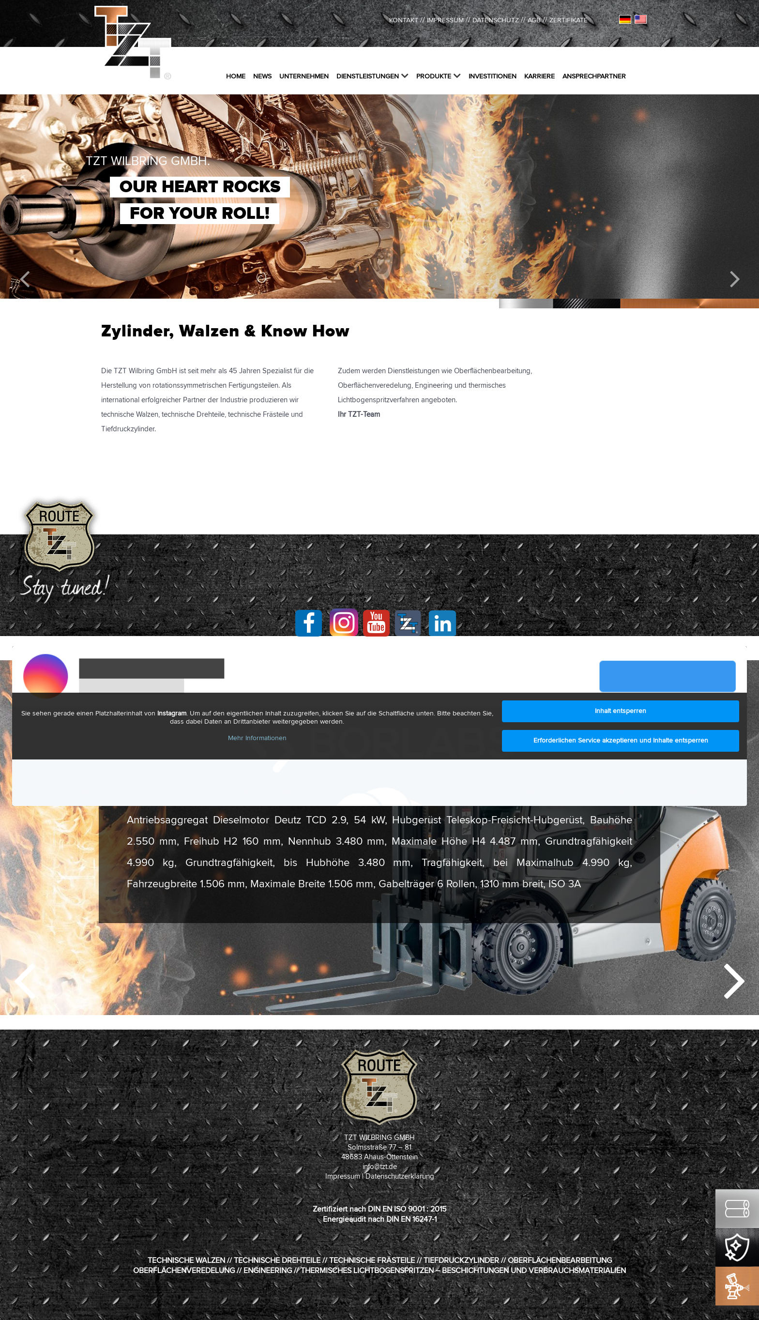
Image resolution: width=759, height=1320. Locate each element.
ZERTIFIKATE (568, 20)
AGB (534, 20)
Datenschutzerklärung (399, 1176)
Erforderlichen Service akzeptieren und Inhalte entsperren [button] (620, 740)
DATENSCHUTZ (495, 20)
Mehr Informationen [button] (257, 738)
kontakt (403, 20)
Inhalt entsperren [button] (620, 711)
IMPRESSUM (445, 20)
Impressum (342, 1176)
